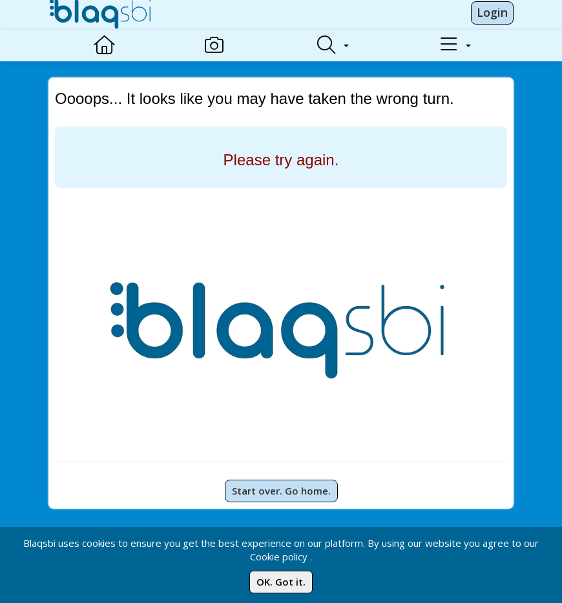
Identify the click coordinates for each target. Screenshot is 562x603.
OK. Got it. (281, 581)
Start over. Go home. (281, 490)
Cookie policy (278, 556)
